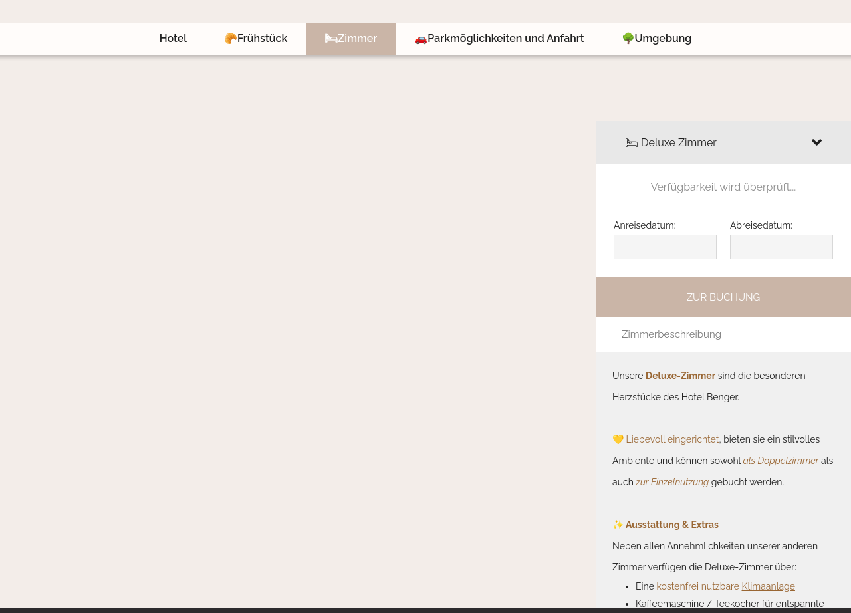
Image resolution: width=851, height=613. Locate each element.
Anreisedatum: (644, 225)
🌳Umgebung (657, 38)
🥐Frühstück (255, 38)
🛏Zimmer (350, 38)
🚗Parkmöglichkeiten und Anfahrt (499, 38)
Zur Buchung (724, 297)
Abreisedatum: (761, 225)
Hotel (173, 38)
